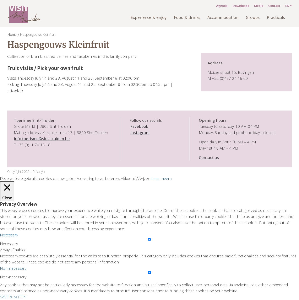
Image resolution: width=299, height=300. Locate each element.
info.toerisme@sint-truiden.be (42, 138)
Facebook (139, 126)
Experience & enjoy (149, 17)
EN (287, 6)
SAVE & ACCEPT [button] (13, 296)
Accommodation (223, 17)
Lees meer (160, 178)
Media (258, 6)
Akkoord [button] (128, 178)
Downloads (241, 6)
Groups (253, 17)
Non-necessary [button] (13, 268)
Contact (274, 6)
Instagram (140, 132)
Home (12, 34)
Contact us (209, 157)
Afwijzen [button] (143, 178)
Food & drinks (187, 17)
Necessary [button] (9, 234)
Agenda (222, 6)
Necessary (9, 243)
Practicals (276, 17)
